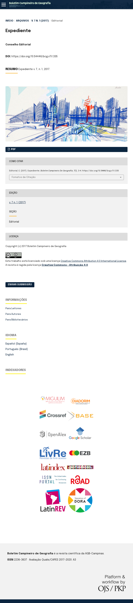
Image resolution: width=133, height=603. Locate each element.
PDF (13, 149)
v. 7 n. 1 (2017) (40, 21)
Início (9, 21)
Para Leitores (13, 308)
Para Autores (13, 314)
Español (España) (16, 344)
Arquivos (22, 21)
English (9, 354)
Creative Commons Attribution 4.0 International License (93, 261)
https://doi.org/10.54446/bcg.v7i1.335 (35, 56)
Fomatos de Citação (24, 177)
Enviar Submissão (20, 284)
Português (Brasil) (16, 349)
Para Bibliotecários (16, 320)
